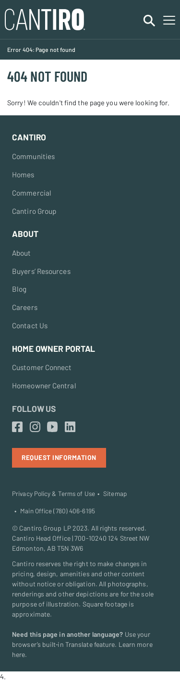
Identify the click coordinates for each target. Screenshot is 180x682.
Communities (33, 156)
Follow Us (34, 408)
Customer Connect (42, 367)
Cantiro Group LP (45, 528)
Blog (19, 289)
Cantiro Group (34, 211)
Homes (23, 174)
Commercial (31, 192)
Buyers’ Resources (41, 271)
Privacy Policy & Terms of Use (53, 493)
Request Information (59, 457)
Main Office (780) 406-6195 (57, 511)
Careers (24, 307)
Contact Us (30, 325)
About (21, 252)
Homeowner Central (44, 385)
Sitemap (115, 493)
